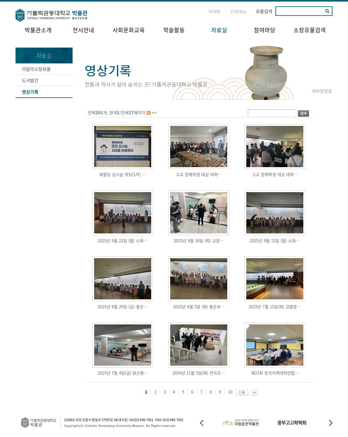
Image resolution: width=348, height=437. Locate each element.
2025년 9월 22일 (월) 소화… (123, 241)
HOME (215, 11)
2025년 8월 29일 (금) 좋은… (123, 306)
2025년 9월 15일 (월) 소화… (275, 241)
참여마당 (264, 30)
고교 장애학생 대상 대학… (199, 174)
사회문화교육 (129, 30)
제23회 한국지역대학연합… (275, 373)
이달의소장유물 (36, 69)
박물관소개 (38, 30)
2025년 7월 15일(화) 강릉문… (274, 306)
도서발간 (30, 80)
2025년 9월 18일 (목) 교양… (199, 241)
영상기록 (30, 91)
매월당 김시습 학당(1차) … (122, 174)
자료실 (219, 30)
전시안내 (83, 30)
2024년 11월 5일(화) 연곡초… (198, 373)
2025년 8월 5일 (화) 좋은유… (199, 306)
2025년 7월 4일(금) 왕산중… (123, 373)
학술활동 (174, 30)
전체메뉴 (238, 11)
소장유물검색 (309, 30)
